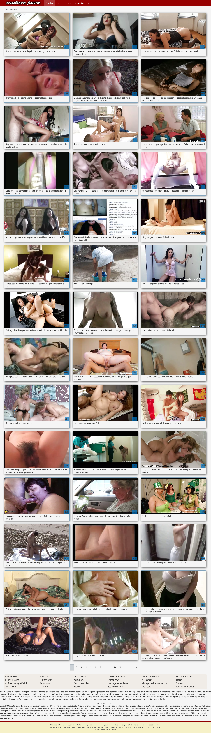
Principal (49, 3)
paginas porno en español (90, 694)
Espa (126, 711)
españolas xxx (115, 692)
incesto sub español (183, 692)
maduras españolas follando (33, 694)
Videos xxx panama (131, 708)
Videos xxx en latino (151, 716)
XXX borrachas (55, 706)
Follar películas (64, 3)
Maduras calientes (117, 706)
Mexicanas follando (138, 713)
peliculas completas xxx (108, 694)
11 (120, 667)
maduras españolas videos (53, 694)
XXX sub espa (75, 708)
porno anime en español (136, 696)
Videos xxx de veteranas (38, 708)
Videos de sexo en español (98, 716)
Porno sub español (104, 706)
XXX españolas (53, 708)
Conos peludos (34, 711)
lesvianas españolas (15, 694)
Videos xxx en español (97, 711)
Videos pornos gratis (198, 713)
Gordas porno (61, 711)
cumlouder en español (73, 692)
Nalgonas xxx (85, 708)
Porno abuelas (96, 708)
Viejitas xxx (127, 713)
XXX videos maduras (173, 713)
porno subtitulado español (142, 699)
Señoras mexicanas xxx (43, 713)
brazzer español (46, 692)
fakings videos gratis (137, 692)
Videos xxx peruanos (48, 711)
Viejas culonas (14, 708)
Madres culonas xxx (202, 711)
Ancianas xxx (138, 716)
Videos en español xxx (41, 706)
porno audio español (153, 696)
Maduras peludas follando (114, 711)
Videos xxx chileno (7, 716)
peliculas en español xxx (126, 694)
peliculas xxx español (53, 696)
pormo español (122, 696)
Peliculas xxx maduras (145, 711)
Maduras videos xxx (101, 713)
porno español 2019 (197, 696)
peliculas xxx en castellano (17, 696)
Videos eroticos (172, 716)
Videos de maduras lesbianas (184, 711)
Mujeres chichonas (175, 706)
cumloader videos (58, 692)
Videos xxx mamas (58, 713)
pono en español (97, 696)
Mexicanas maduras (145, 708)
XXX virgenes (118, 708)
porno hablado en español (53, 699)
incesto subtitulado (198, 692)
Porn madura (24, 708)
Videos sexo (33, 716)
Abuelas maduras (87, 713)
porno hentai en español (72, 699)
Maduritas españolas (15, 706)
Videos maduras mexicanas (10, 713)
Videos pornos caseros (8, 711)
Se (146, 713)
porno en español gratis (170, 696)
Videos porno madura (172, 708)
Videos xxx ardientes (21, 716)
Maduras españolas (200, 716)
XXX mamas (132, 711)
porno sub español (104, 699)
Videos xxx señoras (27, 713)
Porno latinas (83, 711)
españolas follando (102, 692)
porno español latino (18, 699)
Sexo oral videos (65, 708)
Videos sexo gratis (68, 716)
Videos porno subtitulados (158, 706)
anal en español (5, 692)
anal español (16, 692)
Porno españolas (108, 708)
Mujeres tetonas (72, 711)
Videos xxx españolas (23, 3)
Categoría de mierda (83, 3)
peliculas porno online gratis (185, 694)
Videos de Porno (186, 708)
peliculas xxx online (68, 696)
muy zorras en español (72, 694)
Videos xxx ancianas (54, 716)
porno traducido (159, 699)
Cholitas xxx (4, 708)
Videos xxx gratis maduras (163, 711)
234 (128, 667)
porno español (184, 696)
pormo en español (109, 696)
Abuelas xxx (28, 706)
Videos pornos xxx (131, 706)
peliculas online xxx (142, 694)
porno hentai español (89, 699)
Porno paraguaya (82, 716)
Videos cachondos (6, 718)
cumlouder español (88, 692)
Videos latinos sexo (200, 708)
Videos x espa (186, 713)
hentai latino (170, 692)
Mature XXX (42, 716)
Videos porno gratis (185, 716)
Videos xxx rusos (23, 711)
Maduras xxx (206, 706)
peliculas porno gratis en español (162, 694)
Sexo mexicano (143, 706)
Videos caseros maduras (156, 713)
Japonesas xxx (188, 706)
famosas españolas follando (156, 692)
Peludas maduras (114, 716)
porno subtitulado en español (122, 699)
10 (115, 667)
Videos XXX (4, 706)
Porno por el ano (127, 716)
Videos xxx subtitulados (69, 706)
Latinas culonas (158, 708)
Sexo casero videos (115, 713)
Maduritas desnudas (72, 713)
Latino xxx (198, 706)
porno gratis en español (35, 699)
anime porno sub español (30, 692)
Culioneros (162, 716)
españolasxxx (125, 692)
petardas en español (83, 696)
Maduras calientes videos (87, 706)
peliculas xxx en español (36, 696)
